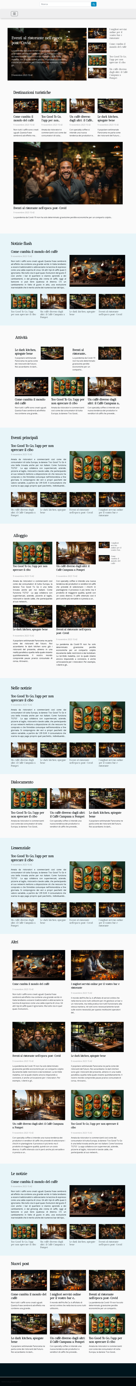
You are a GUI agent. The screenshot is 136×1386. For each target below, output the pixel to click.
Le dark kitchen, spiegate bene (108, 118)
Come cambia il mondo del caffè (118, 45)
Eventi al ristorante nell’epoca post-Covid (39, 208)
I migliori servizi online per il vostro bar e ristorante (118, 34)
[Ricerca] (65, 4)
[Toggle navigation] (14, 13)
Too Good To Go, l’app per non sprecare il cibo (118, 59)
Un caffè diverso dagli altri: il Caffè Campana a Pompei (119, 73)
